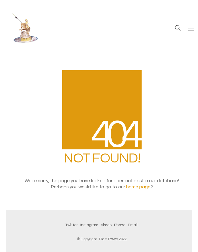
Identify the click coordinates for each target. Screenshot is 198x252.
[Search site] (178, 28)
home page (138, 186)
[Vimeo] (106, 225)
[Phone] (119, 225)
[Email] (132, 225)
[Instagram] (89, 225)
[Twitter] (71, 225)
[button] (191, 28)
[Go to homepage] (24, 28)
